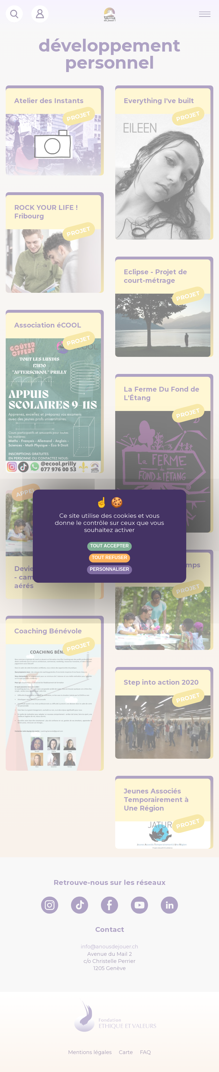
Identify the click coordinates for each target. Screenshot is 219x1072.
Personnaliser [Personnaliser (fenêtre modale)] (109, 569)
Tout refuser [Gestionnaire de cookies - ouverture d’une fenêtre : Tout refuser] (109, 557)
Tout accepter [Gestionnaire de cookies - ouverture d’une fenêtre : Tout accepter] (109, 545)
